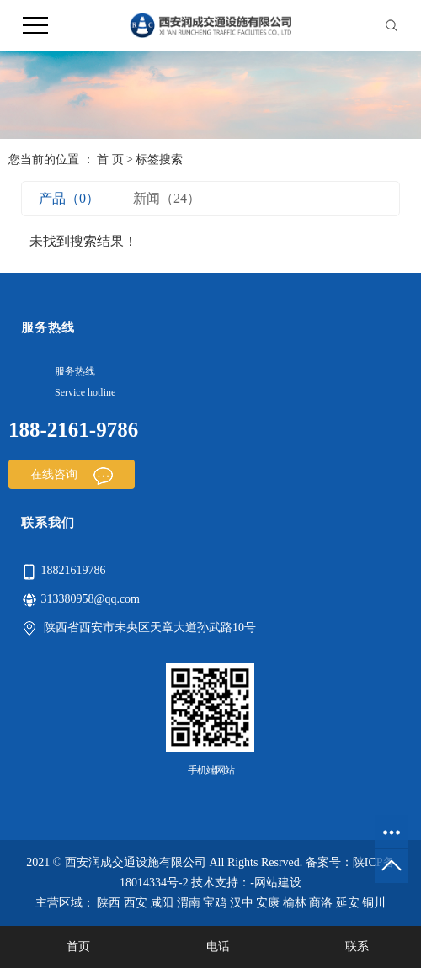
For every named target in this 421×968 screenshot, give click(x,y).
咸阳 (161, 902)
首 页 (110, 159)
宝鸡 (214, 902)
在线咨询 (71, 474)
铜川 (374, 902)
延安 (348, 902)
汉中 (241, 902)
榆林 (294, 902)
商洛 (321, 902)
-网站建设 (275, 882)
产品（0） (69, 198)
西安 (135, 902)
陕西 (108, 902)
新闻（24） (166, 198)
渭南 (188, 902)
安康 (268, 902)
